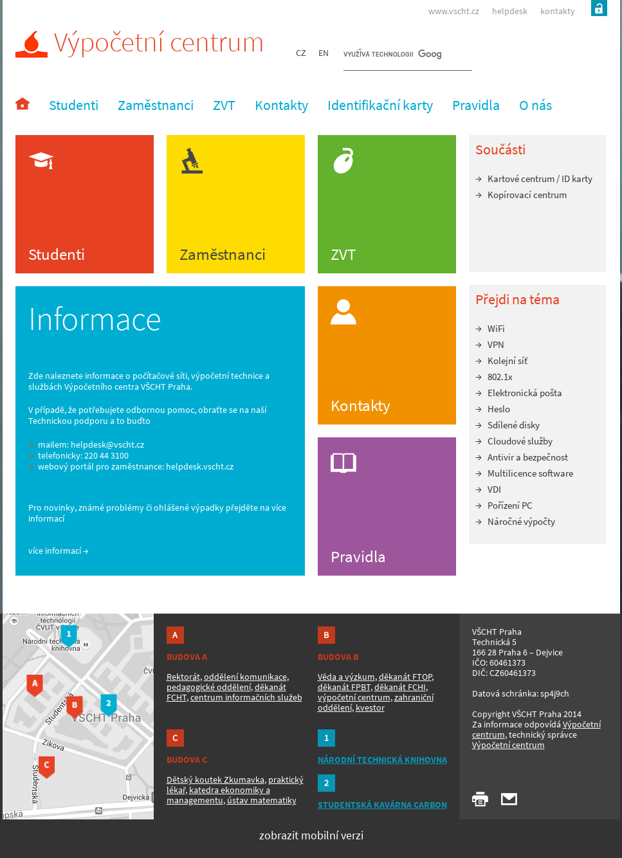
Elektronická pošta (525, 393)
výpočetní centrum (354, 697)
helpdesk (509, 11)
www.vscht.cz (453, 11)
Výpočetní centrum (139, 42)
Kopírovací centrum (527, 194)
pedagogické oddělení (209, 687)
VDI (494, 489)
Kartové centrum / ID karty (540, 178)
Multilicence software (530, 473)
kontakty (557, 11)
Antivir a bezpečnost (528, 457)
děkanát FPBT (344, 687)
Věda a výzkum (346, 676)
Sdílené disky (514, 425)
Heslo (499, 409)
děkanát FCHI (400, 687)
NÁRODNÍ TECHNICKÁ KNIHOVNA (382, 759)
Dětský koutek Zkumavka (215, 779)
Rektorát (183, 676)
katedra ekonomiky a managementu (218, 795)
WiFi (496, 328)
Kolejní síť (507, 360)
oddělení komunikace (245, 676)
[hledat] (392, 55)
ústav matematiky (262, 800)
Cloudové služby (520, 441)
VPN (496, 344)
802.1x (500, 376)
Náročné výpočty (521, 521)
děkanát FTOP (405, 676)
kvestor (370, 707)
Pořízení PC (510, 505)
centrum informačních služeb (246, 697)
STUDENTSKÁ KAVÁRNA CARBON (382, 804)
